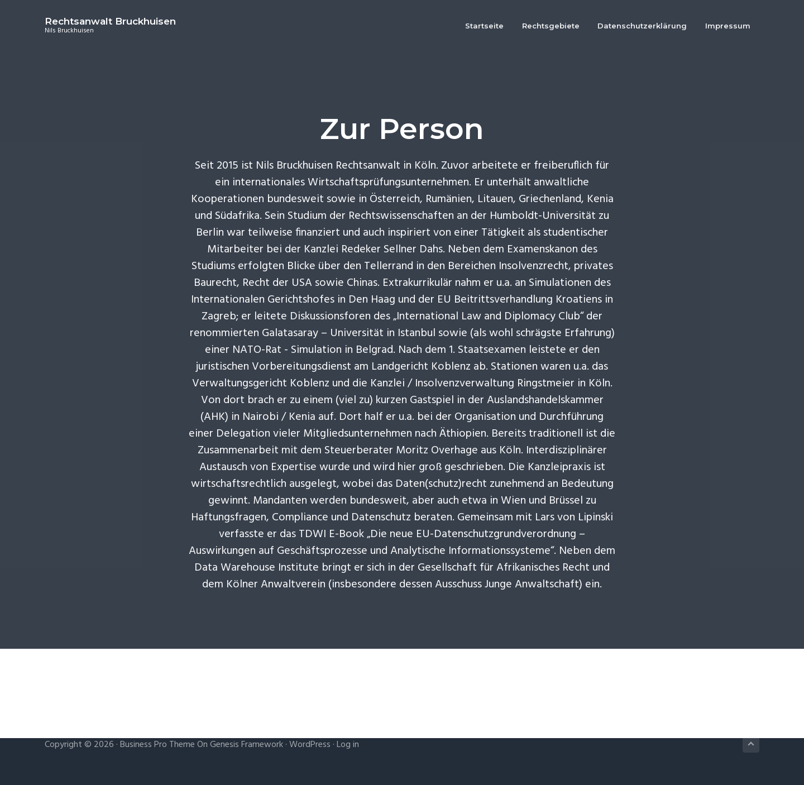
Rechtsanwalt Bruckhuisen (110, 21)
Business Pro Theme (157, 745)
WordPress (310, 745)
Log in (348, 745)
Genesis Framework (246, 745)
